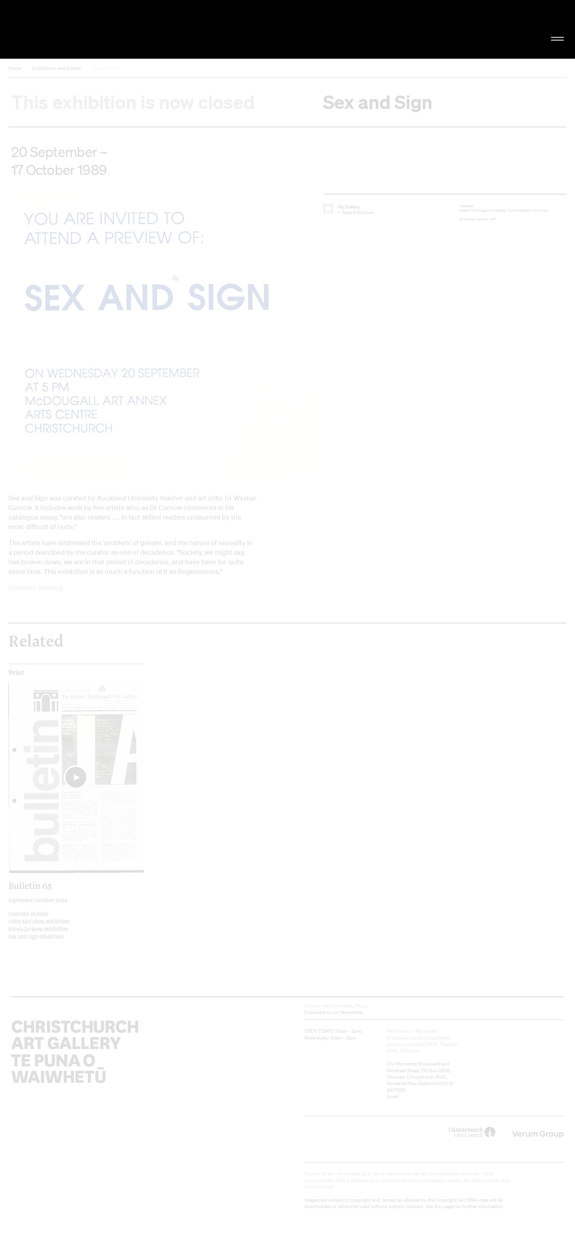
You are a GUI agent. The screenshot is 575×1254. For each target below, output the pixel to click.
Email (393, 1096)
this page (444, 1206)
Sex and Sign (106, 68)
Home (14, 68)
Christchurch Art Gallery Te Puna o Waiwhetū (96, 29)
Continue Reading (35, 587)
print (16, 672)
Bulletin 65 (30, 885)
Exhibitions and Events (56, 68)
